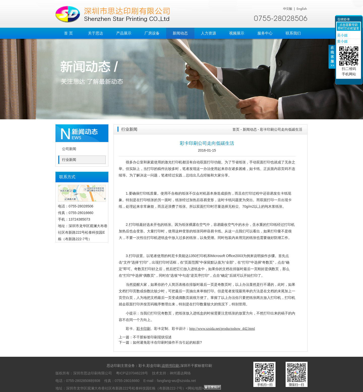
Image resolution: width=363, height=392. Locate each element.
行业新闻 (69, 160)
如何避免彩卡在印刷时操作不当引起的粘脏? (167, 342)
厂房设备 (152, 33)
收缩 (332, 60)
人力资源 (208, 33)
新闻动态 (180, 33)
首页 (235, 129)
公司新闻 (69, 149)
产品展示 (123, 33)
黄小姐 (342, 41)
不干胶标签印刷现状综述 (152, 337)
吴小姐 (342, 35)
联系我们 (293, 33)
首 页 (68, 33)
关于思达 (95, 33)
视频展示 (236, 33)
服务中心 (265, 33)
